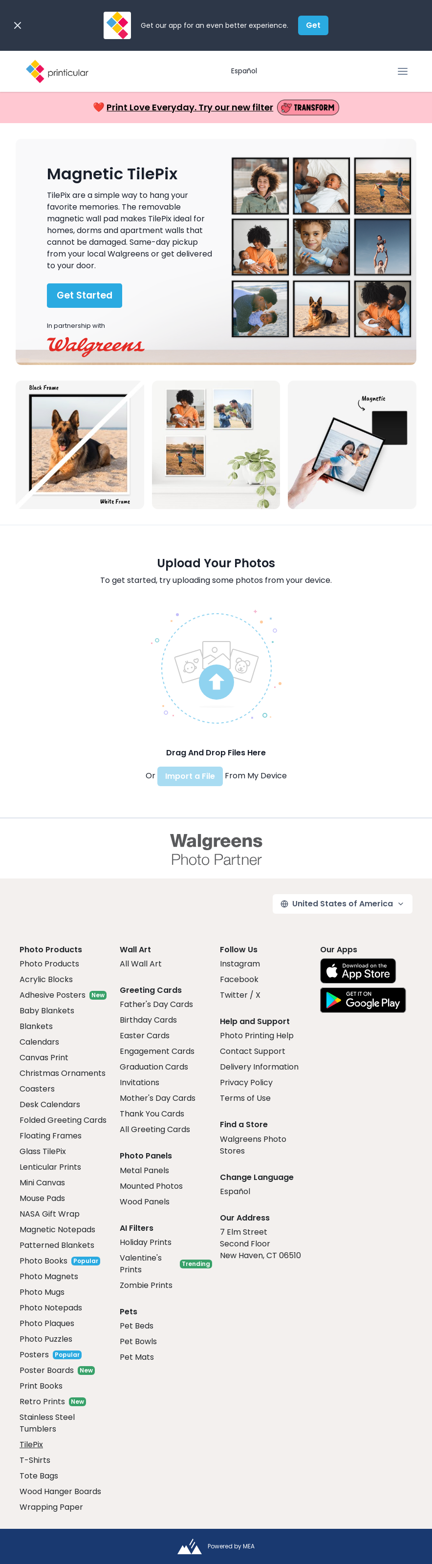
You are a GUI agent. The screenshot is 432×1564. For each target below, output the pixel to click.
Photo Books (43, 1260)
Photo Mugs (42, 1292)
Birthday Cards (148, 1020)
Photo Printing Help (257, 1035)
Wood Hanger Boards (60, 1491)
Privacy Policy (246, 1082)
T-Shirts (35, 1460)
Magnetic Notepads (57, 1229)
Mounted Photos (151, 1186)
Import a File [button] (190, 776)
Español (244, 71)
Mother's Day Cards (157, 1098)
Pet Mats (137, 1357)
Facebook (239, 979)
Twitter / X (240, 995)
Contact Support (252, 1051)
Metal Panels (144, 1170)
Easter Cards (145, 1035)
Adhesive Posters (53, 995)
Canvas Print (44, 1057)
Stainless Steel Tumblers (47, 1423)
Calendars (39, 1042)
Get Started (84, 295)
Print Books (41, 1386)
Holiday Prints (146, 1242)
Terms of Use (245, 1098)
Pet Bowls (138, 1341)
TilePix (31, 1444)
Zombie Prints (146, 1285)
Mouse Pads (42, 1198)
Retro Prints (42, 1401)
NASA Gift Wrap (50, 1214)
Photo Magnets (49, 1276)
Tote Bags (39, 1475)
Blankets (36, 1026)
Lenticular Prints (50, 1167)
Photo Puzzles (46, 1339)
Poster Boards (47, 1370)
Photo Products (49, 963)
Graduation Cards (154, 1066)
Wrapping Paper (51, 1507)
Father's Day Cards (156, 1004)
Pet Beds (136, 1325)
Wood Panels (145, 1201)
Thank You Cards (152, 1113)
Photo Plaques (47, 1323)
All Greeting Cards (155, 1129)
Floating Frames (51, 1135)
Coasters (37, 1088)
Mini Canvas (42, 1182)
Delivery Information (259, 1066)
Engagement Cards (157, 1051)
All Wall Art (141, 963)
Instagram (240, 963)
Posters (34, 1354)
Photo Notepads (51, 1307)
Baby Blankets (47, 1010)
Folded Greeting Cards (63, 1120)
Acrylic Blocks (46, 979)
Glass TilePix (43, 1151)
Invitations (139, 1082)
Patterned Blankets (57, 1245)
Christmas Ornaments (63, 1073)
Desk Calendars (50, 1104)
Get (313, 25)
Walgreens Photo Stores (253, 1145)
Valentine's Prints (141, 1263)
